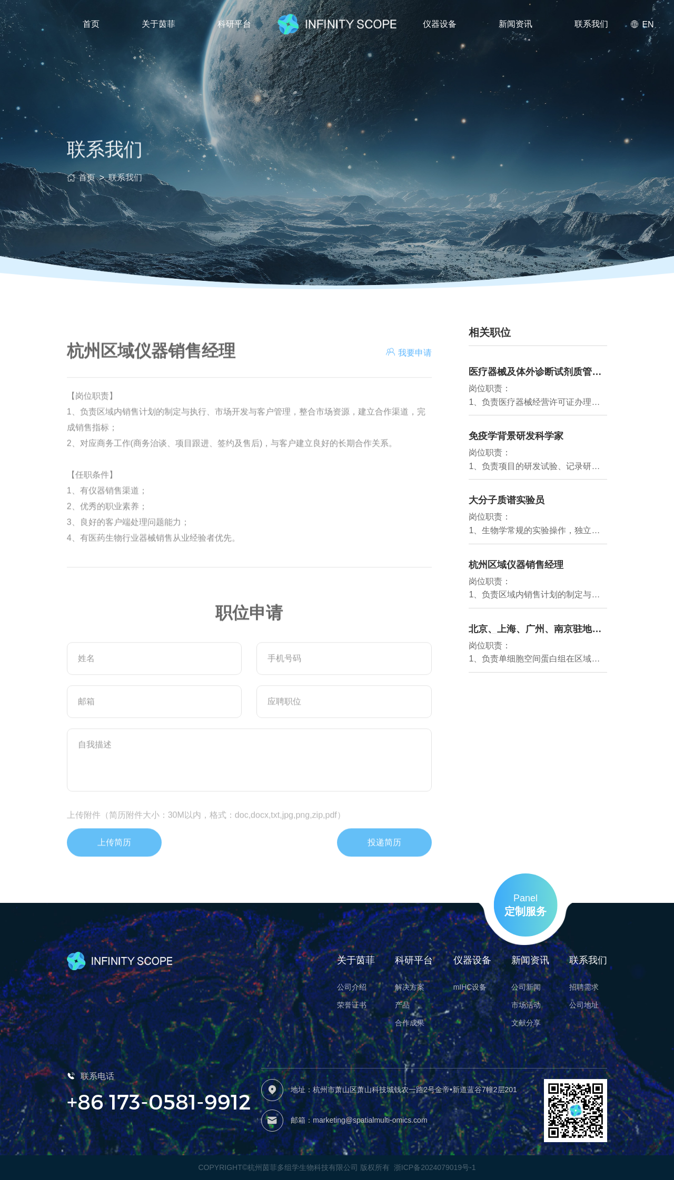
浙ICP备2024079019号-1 (435, 1167)
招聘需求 (584, 987)
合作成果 (409, 1023)
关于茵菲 (158, 23)
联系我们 (591, 23)
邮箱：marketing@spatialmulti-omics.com (359, 1120)
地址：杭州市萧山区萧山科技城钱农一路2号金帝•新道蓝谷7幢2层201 (404, 1089)
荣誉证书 (351, 1005)
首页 (91, 23)
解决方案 (409, 987)
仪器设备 (440, 23)
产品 (402, 1005)
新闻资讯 (515, 23)
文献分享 (526, 1023)
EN (641, 24)
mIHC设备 (470, 987)
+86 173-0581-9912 (159, 1101)
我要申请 (408, 387)
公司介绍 (351, 987)
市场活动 (526, 1005)
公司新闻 (526, 987)
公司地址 (584, 1005)
